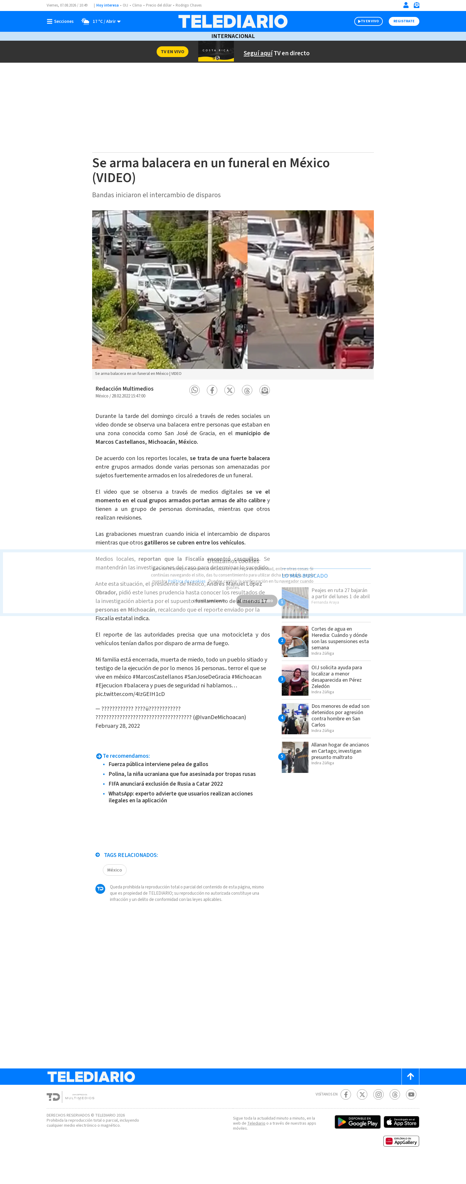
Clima (137, 5)
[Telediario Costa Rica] (232, 21)
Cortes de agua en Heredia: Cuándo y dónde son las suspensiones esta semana (333, 641)
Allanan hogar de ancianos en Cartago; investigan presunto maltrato (336, 759)
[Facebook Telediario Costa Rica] (346, 1117)
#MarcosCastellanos (205, 700)
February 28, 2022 (179, 749)
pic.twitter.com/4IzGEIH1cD (199, 717)
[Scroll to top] (410, 1100)
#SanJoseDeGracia (121, 708)
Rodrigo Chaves (192, 5)
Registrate (403, 21)
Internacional (233, 36)
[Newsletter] (416, 6)
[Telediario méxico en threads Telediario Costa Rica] (395, 1117)
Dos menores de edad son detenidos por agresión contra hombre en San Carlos (339, 720)
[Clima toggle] (99, 21)
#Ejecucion (196, 708)
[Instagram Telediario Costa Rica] (378, 1117)
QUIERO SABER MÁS (209, 592)
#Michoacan (165, 708)
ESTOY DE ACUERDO (257, 592)
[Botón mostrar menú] (61, 21)
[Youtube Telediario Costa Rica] (411, 1117)
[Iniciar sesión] (406, 5)
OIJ (125, 5)
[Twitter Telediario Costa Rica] (362, 1117)
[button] (194, 390)
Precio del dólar (160, 5)
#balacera (226, 708)
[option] (233, 295)
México (114, 893)
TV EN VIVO (364, 21)
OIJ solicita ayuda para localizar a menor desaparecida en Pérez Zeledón (338, 682)
